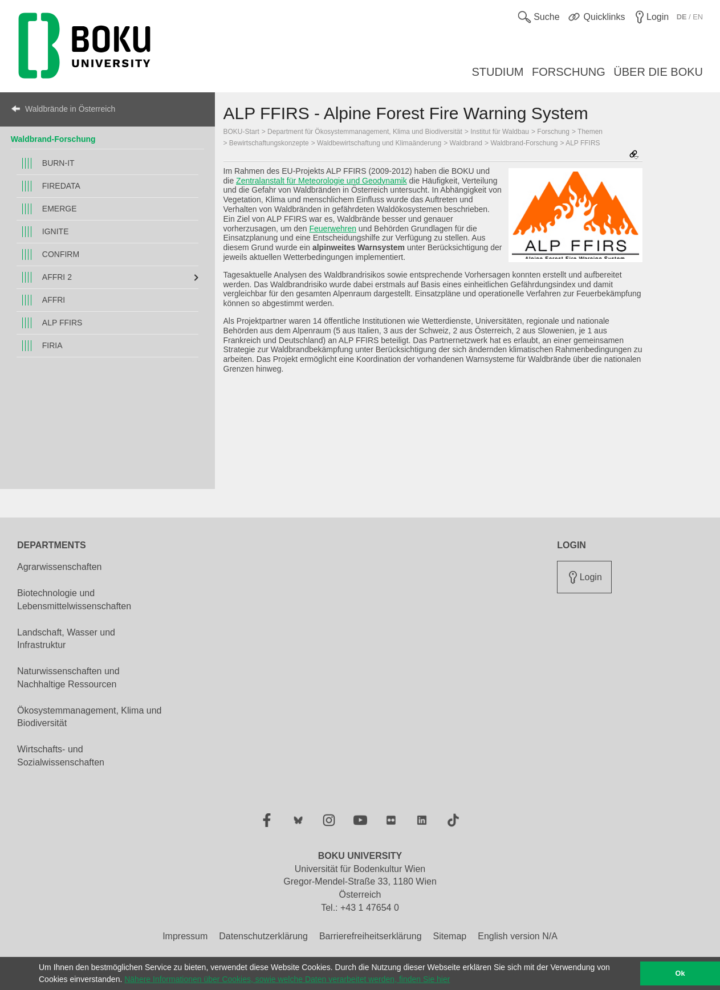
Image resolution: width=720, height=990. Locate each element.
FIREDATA (61, 185)
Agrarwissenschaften (59, 567)
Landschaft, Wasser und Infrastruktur (66, 639)
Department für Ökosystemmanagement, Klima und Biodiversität (364, 132)
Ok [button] (680, 973)
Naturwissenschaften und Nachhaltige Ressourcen (68, 677)
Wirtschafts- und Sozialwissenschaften (60, 755)
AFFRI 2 (57, 277)
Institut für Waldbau (499, 132)
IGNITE (55, 231)
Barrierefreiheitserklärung (370, 936)
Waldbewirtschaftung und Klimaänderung (379, 143)
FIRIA (52, 345)
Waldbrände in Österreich (70, 108)
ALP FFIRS (62, 322)
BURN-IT (58, 163)
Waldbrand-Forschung (53, 139)
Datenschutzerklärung (263, 936)
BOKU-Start (241, 132)
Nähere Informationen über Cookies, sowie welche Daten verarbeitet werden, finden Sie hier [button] (287, 979)
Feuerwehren (332, 228)
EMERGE (59, 208)
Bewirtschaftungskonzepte (269, 143)
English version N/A (518, 936)
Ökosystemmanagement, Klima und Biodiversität (89, 717)
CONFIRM (60, 254)
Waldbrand (466, 143)
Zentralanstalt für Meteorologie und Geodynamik (321, 180)
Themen (590, 132)
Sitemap (450, 936)
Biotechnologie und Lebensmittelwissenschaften (74, 599)
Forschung (553, 132)
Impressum (185, 936)
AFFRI (53, 299)
